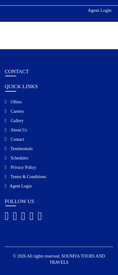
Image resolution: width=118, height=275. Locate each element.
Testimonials (19, 148)
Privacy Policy (20, 167)
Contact (14, 139)
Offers (13, 101)
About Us (16, 129)
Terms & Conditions (25, 176)
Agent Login (99, 10)
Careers (14, 111)
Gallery (14, 120)
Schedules (16, 157)
